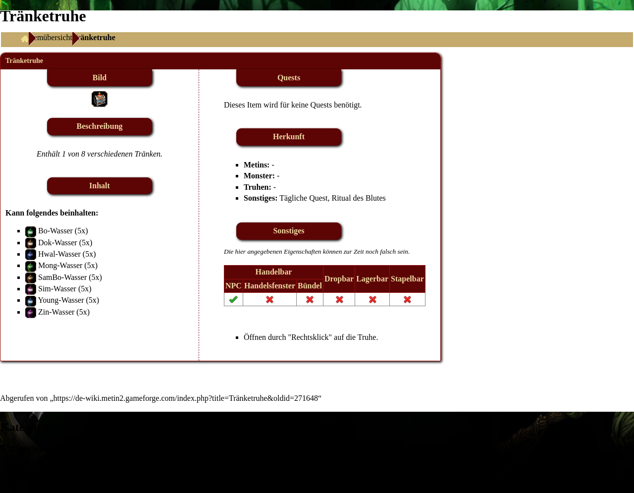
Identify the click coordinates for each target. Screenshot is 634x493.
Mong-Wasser (60, 265)
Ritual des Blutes (358, 198)
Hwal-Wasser (59, 254)
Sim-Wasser (57, 288)
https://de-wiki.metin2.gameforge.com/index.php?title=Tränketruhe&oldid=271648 (185, 398)
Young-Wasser (61, 300)
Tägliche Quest (303, 198)
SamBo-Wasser (62, 277)
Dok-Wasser (57, 242)
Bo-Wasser (55, 230)
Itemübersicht (50, 37)
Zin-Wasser (56, 312)
